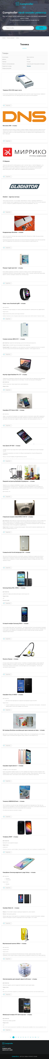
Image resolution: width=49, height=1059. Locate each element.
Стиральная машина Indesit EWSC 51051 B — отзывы (24, 516)
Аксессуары (5, 57)
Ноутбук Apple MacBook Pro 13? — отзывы (24, 374)
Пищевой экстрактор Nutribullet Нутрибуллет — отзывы (24, 481)
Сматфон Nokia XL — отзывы (24, 907)
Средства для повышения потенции (36, 64)
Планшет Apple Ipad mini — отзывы (24, 267)
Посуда (28, 61)
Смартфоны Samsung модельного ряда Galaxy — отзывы (24, 872)
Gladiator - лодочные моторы (24, 196)
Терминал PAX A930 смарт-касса (24, 90)
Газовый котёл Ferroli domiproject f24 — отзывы (24, 552)
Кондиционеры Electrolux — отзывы (24, 232)
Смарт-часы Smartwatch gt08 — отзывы (24, 303)
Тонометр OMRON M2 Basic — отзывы (24, 801)
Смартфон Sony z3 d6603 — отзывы (24, 694)
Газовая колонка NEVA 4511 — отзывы (24, 339)
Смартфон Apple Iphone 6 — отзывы (24, 765)
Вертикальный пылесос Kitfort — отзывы (24, 943)
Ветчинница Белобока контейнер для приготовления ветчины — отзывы (24, 730)
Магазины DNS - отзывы (24, 125)
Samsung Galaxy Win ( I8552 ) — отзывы (24, 587)
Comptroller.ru (15, 1056)
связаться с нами (7, 1050)
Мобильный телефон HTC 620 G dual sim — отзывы (24, 1014)
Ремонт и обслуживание (8, 64)
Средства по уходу (6, 66)
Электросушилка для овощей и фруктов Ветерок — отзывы (24, 979)
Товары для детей (6, 68)
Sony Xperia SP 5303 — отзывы (24, 445)
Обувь (28, 59)
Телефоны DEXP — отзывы (24, 836)
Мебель (4, 59)
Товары (5, 53)
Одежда (4, 61)
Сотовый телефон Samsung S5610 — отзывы (24, 623)
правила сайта (6, 1048)
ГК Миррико (24, 161)
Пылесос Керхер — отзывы (24, 658)
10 (35, 1037)
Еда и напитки (30, 57)
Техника (29, 66)
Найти (41, 28)
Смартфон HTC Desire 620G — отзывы (24, 410)
